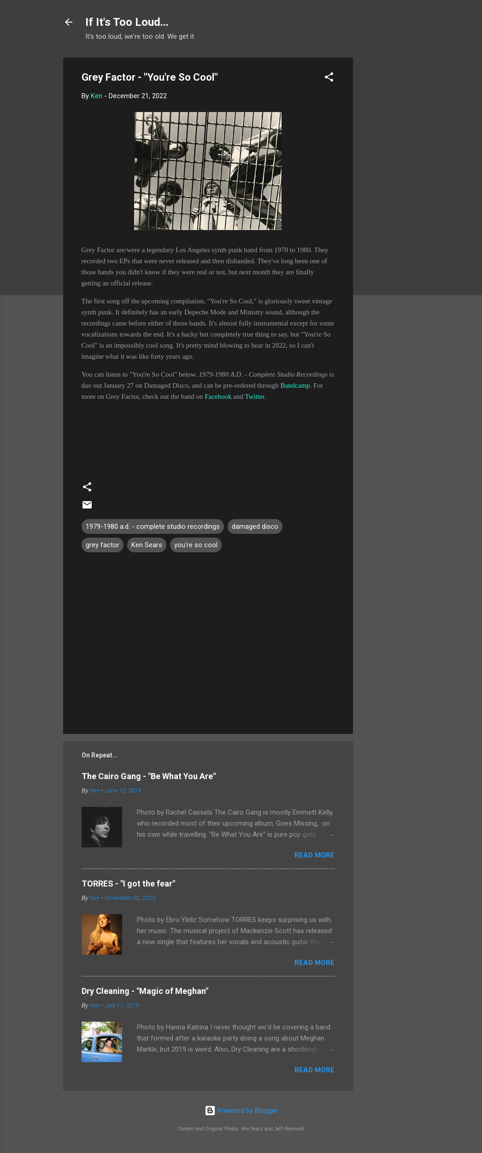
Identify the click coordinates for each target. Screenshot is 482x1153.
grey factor (102, 545)
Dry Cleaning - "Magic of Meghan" (145, 991)
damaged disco (255, 526)
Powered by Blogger (241, 1110)
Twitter (254, 396)
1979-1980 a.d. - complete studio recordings (153, 526)
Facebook (218, 396)
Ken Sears (146, 545)
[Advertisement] (389, 196)
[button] (329, 78)
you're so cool (195, 545)
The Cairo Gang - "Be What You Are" (149, 776)
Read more (314, 855)
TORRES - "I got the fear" (128, 883)
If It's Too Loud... (127, 22)
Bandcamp (295, 385)
